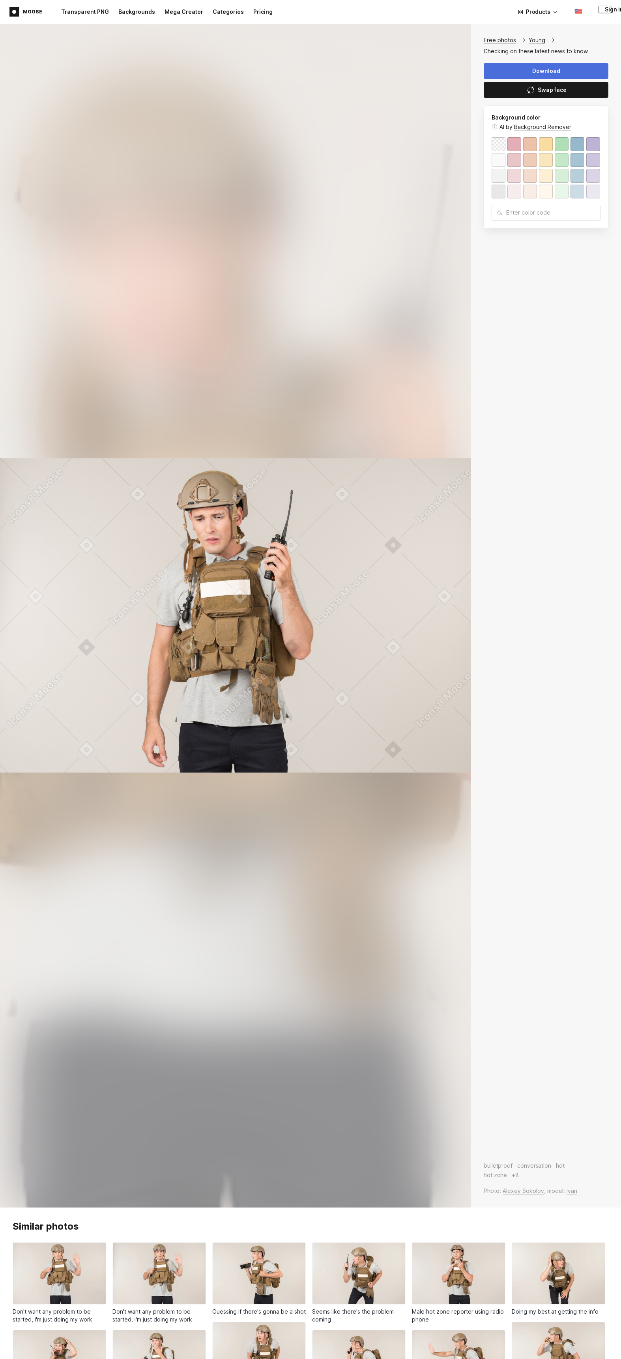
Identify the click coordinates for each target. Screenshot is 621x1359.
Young (537, 40)
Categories (228, 11)
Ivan (572, 1190)
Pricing (263, 11)
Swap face (546, 90)
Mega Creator (184, 11)
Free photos (500, 40)
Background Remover (542, 126)
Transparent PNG (85, 11)
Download (546, 70)
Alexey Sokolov (523, 1190)
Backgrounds (136, 11)
